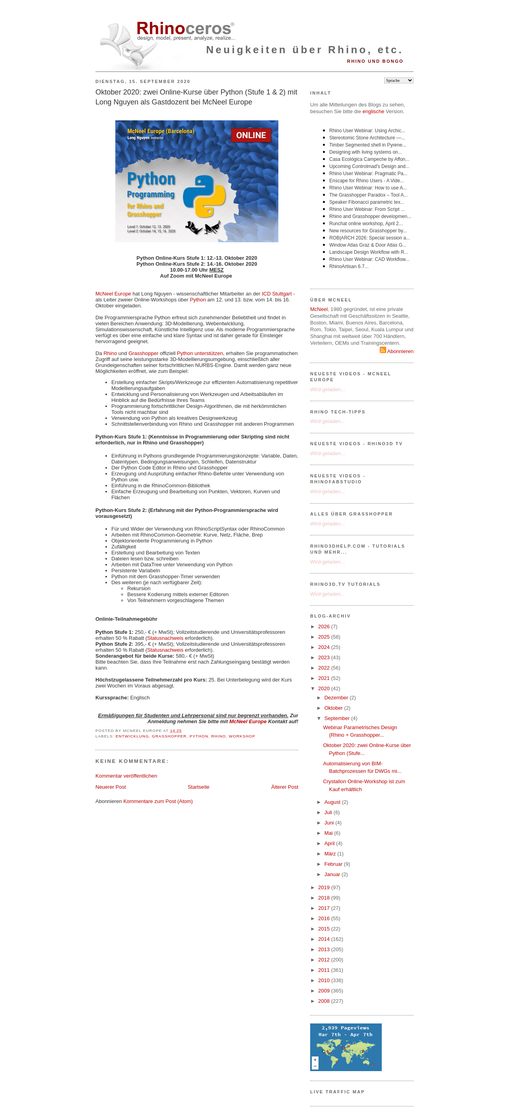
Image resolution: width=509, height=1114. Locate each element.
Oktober (334, 708)
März (331, 854)
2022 (324, 668)
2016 (324, 918)
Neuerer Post (110, 787)
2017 (324, 908)
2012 (324, 960)
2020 (324, 688)
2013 (324, 949)
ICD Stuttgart (276, 294)
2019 (324, 887)
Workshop (242, 736)
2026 (324, 626)
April (330, 843)
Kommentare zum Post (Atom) (158, 801)
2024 (324, 647)
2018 (324, 898)
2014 (324, 939)
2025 (324, 637)
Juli (329, 812)
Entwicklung (132, 736)
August (333, 802)
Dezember (337, 698)
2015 (324, 929)
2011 (324, 970)
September (337, 718)
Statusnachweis (165, 638)
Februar (334, 864)
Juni (329, 823)
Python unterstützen (200, 353)
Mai (329, 833)
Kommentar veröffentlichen (126, 776)
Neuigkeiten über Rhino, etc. (305, 50)
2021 (324, 678)
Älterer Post (284, 787)
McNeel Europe (113, 294)
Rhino (110, 353)
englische (374, 111)
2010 (324, 980)
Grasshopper (143, 353)
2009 (324, 991)
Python (198, 300)
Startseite (199, 787)
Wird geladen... (327, 389)
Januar (333, 874)
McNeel (319, 309)
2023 (324, 657)
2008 (324, 1001)
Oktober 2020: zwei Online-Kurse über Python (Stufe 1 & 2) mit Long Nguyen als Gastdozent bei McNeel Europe (196, 97)
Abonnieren (397, 351)
